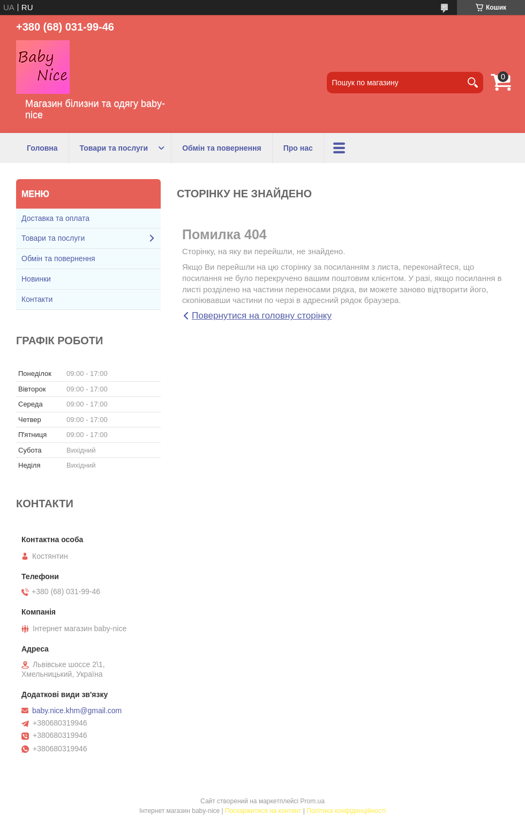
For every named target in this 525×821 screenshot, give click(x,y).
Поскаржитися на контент (263, 811)
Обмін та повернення (221, 148)
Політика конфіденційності (346, 811)
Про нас (298, 148)
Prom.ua (313, 801)
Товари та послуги (114, 148)
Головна (42, 148)
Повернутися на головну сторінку (262, 315)
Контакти (36, 299)
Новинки (36, 279)
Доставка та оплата (55, 218)
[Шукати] (472, 82)
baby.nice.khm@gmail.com (77, 710)
